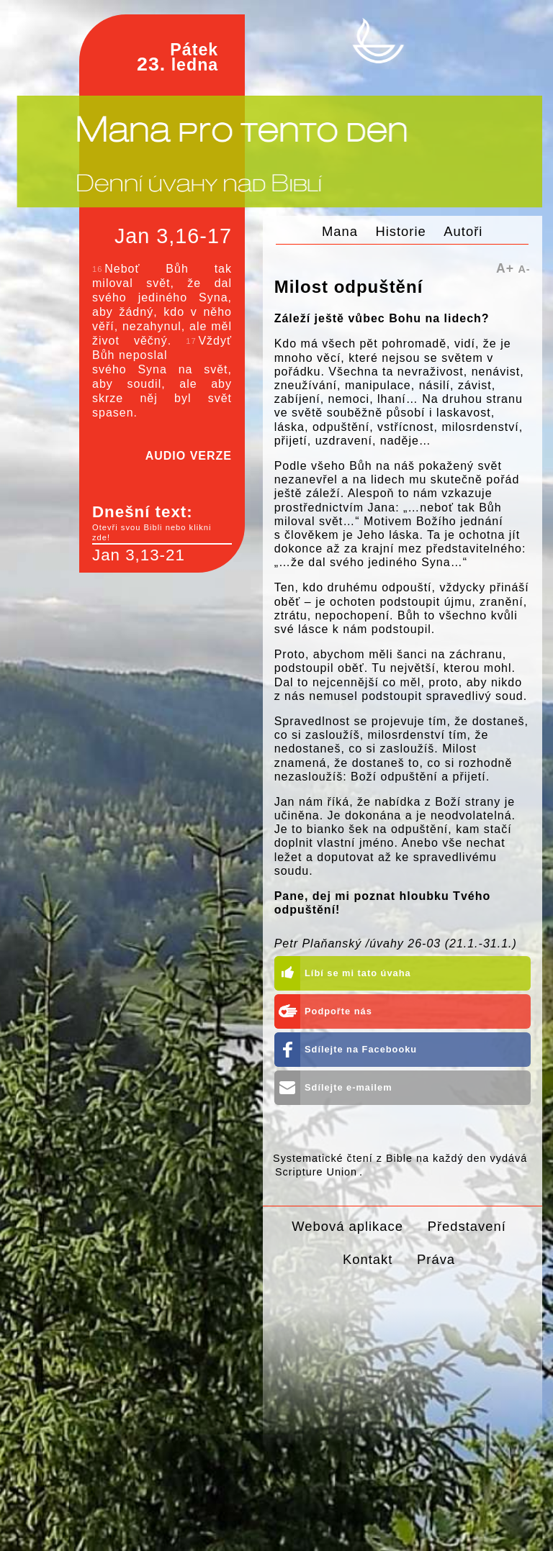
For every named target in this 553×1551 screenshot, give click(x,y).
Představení (467, 1226)
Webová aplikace (347, 1226)
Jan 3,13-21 (138, 555)
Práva (436, 1259)
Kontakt (367, 1259)
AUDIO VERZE (188, 456)
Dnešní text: (162, 523)
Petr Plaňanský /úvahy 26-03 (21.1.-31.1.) (395, 943)
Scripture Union (316, 1172)
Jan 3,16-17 (173, 235)
